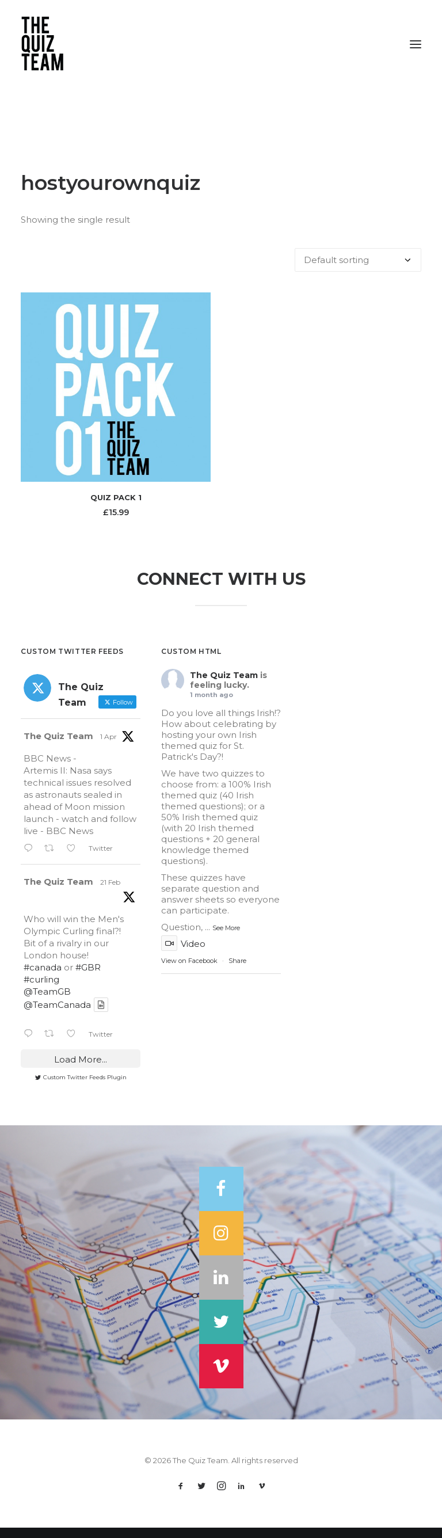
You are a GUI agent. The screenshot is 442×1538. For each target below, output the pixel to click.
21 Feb (110, 892)
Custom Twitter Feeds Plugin (81, 1087)
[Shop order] (358, 260)
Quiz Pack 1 (116, 497)
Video (183, 954)
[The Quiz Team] (221, 44)
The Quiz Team (58, 746)
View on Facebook (189, 971)
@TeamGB (47, 1001)
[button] (415, 44)
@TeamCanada (57, 1015)
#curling (41, 989)
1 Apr (108, 747)
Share (237, 971)
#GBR (88, 977)
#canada (43, 977)
